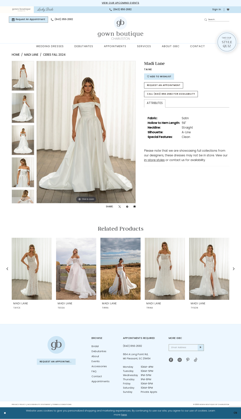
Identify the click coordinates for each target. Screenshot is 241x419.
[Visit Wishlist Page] (228, 9)
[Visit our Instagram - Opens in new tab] (179, 360)
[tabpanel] (23, 77)
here (124, 415)
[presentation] (32, 269)
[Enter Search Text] (216, 19)
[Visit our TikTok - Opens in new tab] (195, 360)
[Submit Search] (206, 20)
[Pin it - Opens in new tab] (127, 206)
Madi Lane (31, 55)
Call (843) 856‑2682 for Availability (171, 94)
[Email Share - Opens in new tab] (134, 206)
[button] (216, 9)
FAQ (94, 371)
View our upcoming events (120, 3)
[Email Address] (186, 347)
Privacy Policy (19, 404)
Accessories (99, 366)
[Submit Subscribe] (201, 347)
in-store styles (154, 160)
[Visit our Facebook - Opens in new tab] (171, 360)
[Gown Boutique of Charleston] (56, 345)
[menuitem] (21, 9)
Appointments (100, 381)
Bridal (95, 346)
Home (16, 55)
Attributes (155, 103)
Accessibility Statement (39, 404)
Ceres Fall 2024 (54, 55)
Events (96, 361)
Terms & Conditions (62, 404)
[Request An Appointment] (28, 19)
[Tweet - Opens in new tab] (119, 206)
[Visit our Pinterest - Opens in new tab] (187, 360)
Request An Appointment (163, 85)
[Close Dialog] (5, 413)
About (95, 356)
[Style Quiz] (227, 42)
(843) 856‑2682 (132, 346)
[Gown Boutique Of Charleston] (120, 28)
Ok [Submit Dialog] (235, 413)
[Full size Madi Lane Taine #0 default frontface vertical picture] (86, 132)
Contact (97, 376)
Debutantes (99, 351)
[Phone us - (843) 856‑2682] (120, 9)
